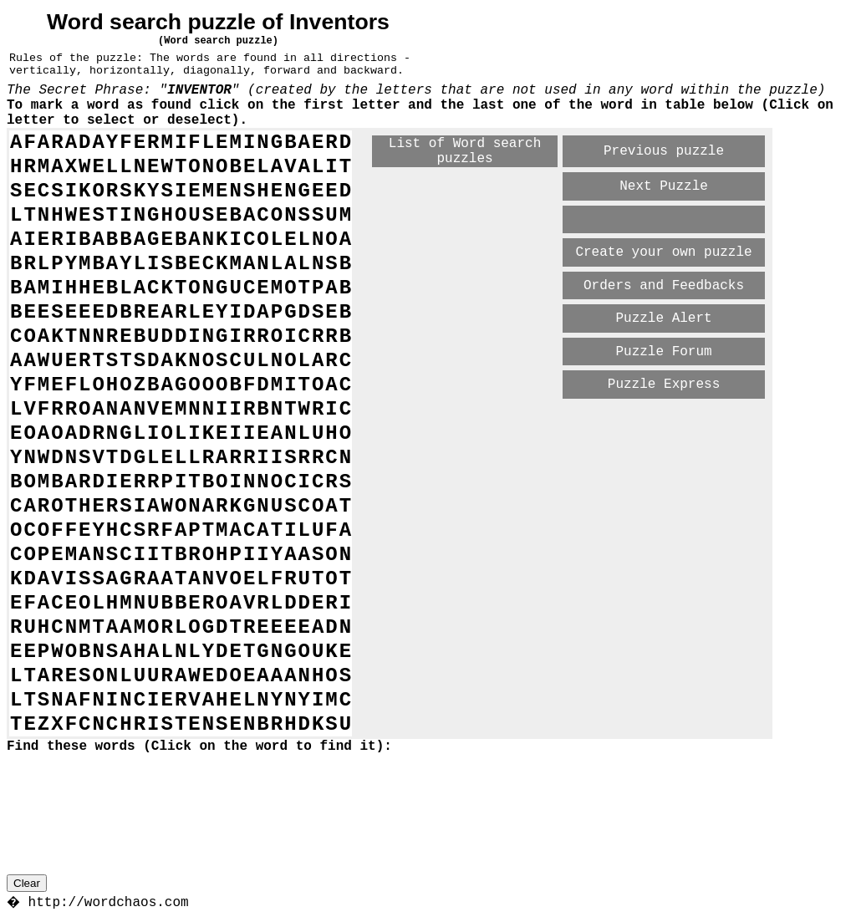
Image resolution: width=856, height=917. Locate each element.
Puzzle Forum (663, 351)
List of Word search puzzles (465, 151)
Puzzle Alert (663, 318)
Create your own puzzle (663, 252)
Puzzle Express (664, 384)
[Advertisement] (568, 430)
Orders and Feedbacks (663, 285)
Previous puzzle (664, 151)
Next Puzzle (663, 186)
